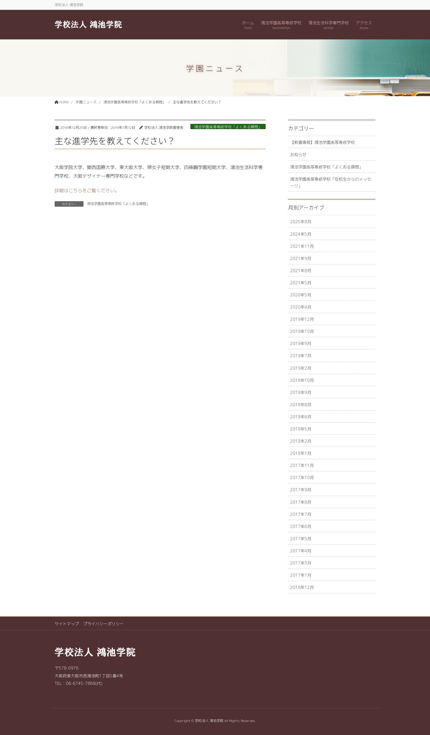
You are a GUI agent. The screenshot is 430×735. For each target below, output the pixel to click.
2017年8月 (300, 502)
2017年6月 (300, 526)
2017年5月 (300, 538)
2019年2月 (300, 368)
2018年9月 (300, 392)
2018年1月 (300, 453)
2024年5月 (300, 234)
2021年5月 (300, 282)
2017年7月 (300, 514)
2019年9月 (300, 343)
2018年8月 (300, 404)
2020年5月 (300, 295)
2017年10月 (302, 477)
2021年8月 (300, 270)
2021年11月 (302, 246)
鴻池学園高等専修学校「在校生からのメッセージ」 (330, 182)
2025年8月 (300, 221)
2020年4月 (300, 307)
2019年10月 (302, 331)
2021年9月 (300, 258)
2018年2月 (300, 441)
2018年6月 (300, 416)
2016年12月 (302, 587)
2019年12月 (302, 319)
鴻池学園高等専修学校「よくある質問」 (228, 126)
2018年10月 (302, 380)
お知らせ (298, 154)
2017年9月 (300, 489)
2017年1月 (300, 575)
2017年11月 (302, 465)
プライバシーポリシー (103, 623)
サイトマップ (67, 623)
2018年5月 (300, 429)
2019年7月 (300, 355)
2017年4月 (300, 550)
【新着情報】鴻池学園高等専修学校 (322, 142)
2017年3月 (300, 563)
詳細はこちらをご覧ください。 (87, 190)
